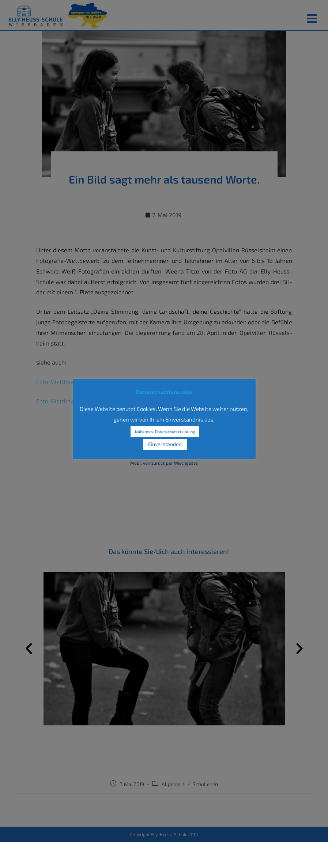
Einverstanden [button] (165, 444)
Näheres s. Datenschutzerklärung (165, 431)
